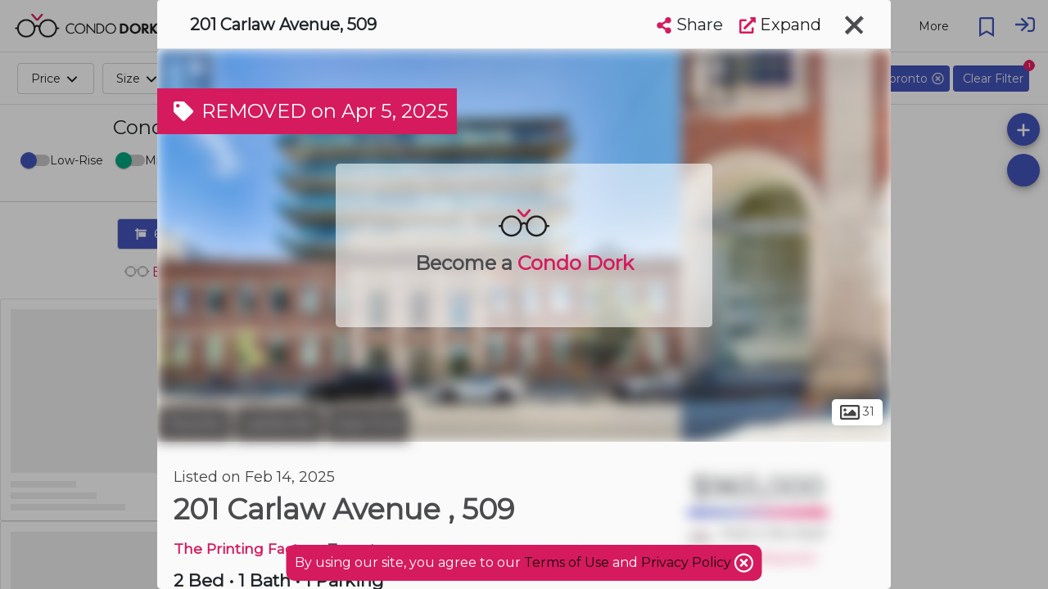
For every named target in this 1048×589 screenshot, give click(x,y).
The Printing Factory (247, 548)
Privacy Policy (687, 562)
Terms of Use (566, 562)
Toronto (194, 424)
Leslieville (278, 424)
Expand (780, 24)
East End (367, 424)
